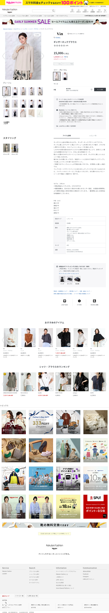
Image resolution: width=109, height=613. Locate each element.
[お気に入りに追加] (92, 89)
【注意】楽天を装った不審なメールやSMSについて (54, 531)
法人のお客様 (60, 580)
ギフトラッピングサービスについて (69, 274)
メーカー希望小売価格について (82, 292)
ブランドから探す (34, 569)
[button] (23, 56)
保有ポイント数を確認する (91, 603)
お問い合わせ (60, 577)
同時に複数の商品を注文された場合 (63, 292)
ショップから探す (34, 572)
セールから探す (33, 577)
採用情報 (31, 610)
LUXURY (4, 571)
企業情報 (4, 610)
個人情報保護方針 (13, 610)
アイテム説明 (67, 135)
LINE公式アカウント (88, 577)
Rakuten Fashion (7, 29)
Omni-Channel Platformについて (65, 586)
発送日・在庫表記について (60, 289)
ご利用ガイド (60, 575)
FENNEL (58, 38)
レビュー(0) (92, 135)
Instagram (86, 574)
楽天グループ (93, 6)
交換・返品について (85, 289)
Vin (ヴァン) (17, 29)
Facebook (85, 572)
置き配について (74, 289)
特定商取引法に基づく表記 (63, 583)
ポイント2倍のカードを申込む (65, 603)
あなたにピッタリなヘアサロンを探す (12, 603)
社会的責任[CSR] (23, 610)
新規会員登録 (87, 569)
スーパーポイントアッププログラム (66, 569)
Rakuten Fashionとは (62, 572)
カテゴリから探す (34, 575)
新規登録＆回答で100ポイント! (79, 6)
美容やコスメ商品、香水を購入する (40, 603)
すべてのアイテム (34, 580)
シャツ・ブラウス (33, 29)
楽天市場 (103, 6)
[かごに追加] (100, 89)
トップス (24, 29)
